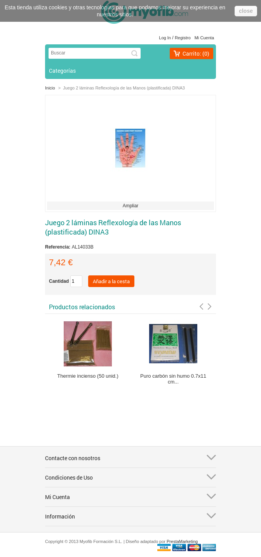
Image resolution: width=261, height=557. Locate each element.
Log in (165, 37)
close (246, 11)
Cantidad (59, 281)
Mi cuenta (204, 37)
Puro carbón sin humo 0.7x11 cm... (173, 379)
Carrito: (196, 53)
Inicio (50, 88)
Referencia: (58, 247)
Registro (183, 37)
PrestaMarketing (182, 541)
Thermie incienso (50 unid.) (87, 376)
